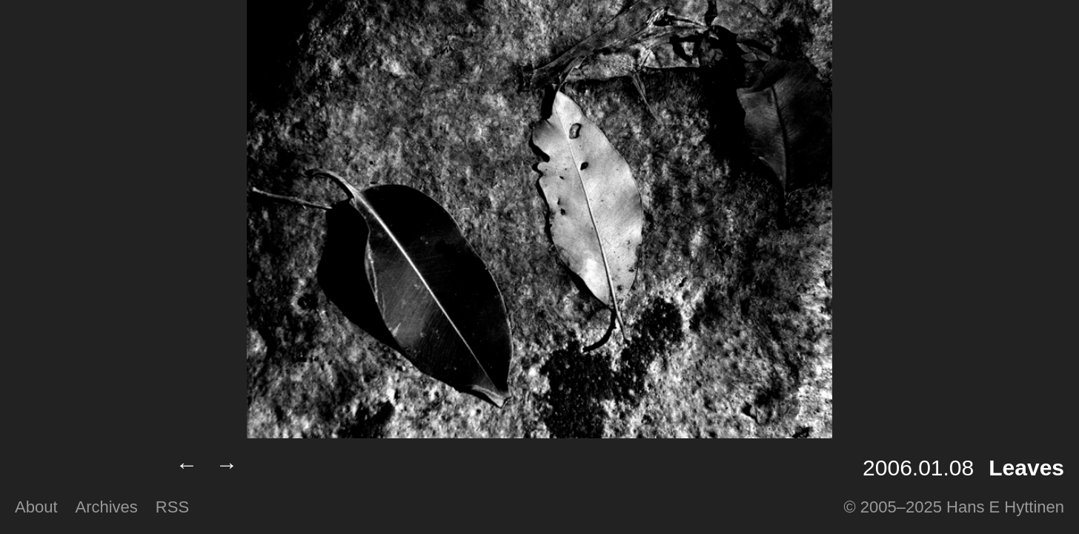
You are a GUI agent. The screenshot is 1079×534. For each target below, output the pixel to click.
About (36, 507)
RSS (172, 507)
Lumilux (83, 468)
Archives (107, 507)
